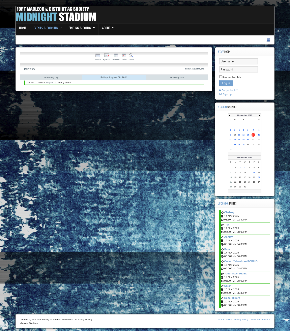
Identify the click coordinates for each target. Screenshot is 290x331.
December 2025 (244, 157)
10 (235, 135)
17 (235, 140)
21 (253, 140)
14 (253, 135)
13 (248, 135)
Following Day (177, 78)
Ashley (228, 236)
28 (253, 145)
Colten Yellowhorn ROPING (241, 261)
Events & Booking (45, 27)
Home (22, 27)
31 (245, 187)
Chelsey (229, 212)
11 (239, 135)
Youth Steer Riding (235, 273)
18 (239, 140)
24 (235, 145)
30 (231, 149)
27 (248, 145)
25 (239, 145)
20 (248, 140)
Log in (226, 83)
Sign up (225, 94)
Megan (49, 82)
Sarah (228, 249)
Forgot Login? (228, 90)
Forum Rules (225, 319)
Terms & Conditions (260, 319)
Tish (227, 224)
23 (231, 145)
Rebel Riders (232, 297)
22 (259, 140)
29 (259, 145)
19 (243, 140)
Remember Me (232, 77)
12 (243, 135)
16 (231, 140)
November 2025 (244, 115)
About (106, 27)
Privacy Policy (241, 319)
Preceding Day (51, 78)
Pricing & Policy (79, 27)
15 (259, 135)
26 (243, 145)
